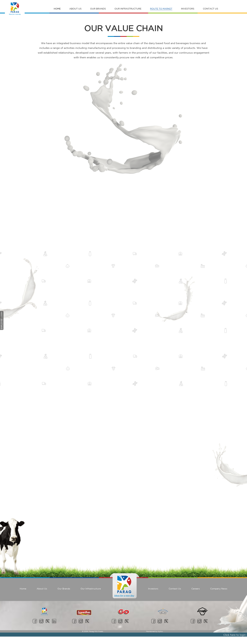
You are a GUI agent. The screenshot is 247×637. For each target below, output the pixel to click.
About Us (75, 8)
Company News (218, 588)
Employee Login (1, 320)
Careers (195, 588)
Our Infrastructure (127, 8)
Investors (187, 8)
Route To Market (161, 8)
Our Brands (98, 8)
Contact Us (210, 8)
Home (57, 8)
